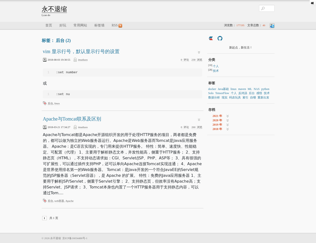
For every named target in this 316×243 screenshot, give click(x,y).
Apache (69, 200)
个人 (216, 66)
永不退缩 (54, 9)
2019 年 (217, 124)
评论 (185, 59)
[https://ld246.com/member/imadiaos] (210, 39)
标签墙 (99, 25)
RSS (117, 26)
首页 (48, 25)
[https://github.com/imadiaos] (220, 39)
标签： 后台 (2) (56, 40)
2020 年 (217, 120)
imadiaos (83, 59)
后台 (50, 103)
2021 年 (217, 116)
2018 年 (217, 129)
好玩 (62, 25)
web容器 (59, 200)
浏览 (197, 59)
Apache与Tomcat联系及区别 (72, 119)
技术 (216, 71)
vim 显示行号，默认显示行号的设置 (81, 51)
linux (57, 103)
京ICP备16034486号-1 (74, 238)
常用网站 (80, 25)
